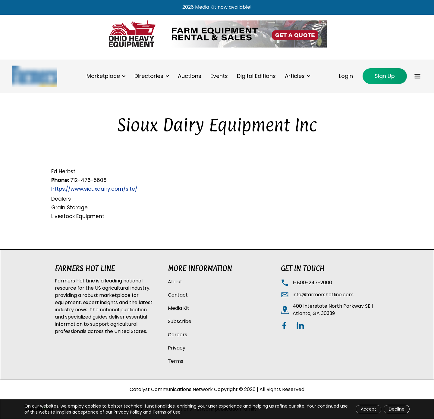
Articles (295, 76)
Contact (178, 294)
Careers (177, 334)
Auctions (189, 76)
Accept (368, 409)
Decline (396, 409)
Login (346, 76)
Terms (175, 361)
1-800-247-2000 (312, 282)
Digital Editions (256, 76)
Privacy (176, 347)
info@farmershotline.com (323, 294)
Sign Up (385, 76)
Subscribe (179, 321)
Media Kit (178, 308)
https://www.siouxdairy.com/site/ (94, 189)
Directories (148, 76)
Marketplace (103, 76)
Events (219, 76)
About (175, 281)
